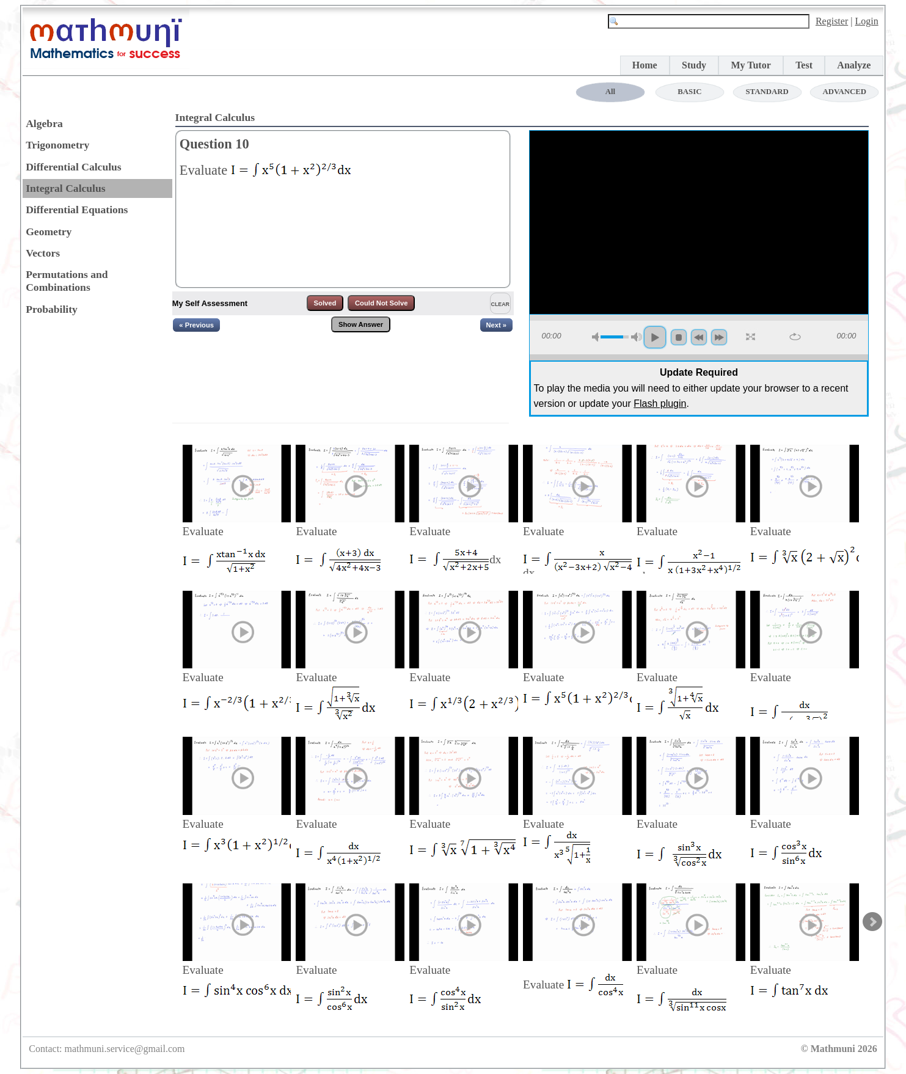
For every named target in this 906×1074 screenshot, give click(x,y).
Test (804, 65)
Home (644, 65)
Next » (496, 325)
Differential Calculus (74, 167)
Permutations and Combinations (67, 280)
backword (698, 337)
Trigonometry (57, 145)
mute (597, 337)
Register (832, 21)
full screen (751, 337)
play (655, 337)
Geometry (48, 231)
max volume (636, 337)
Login (866, 21)
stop (678, 337)
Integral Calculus (66, 188)
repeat (795, 336)
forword (719, 337)
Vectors (43, 253)
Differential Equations (77, 209)
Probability (52, 309)
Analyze (854, 65)
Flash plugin (660, 403)
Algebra (44, 123)
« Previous (196, 325)
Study (694, 65)
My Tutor (750, 65)
